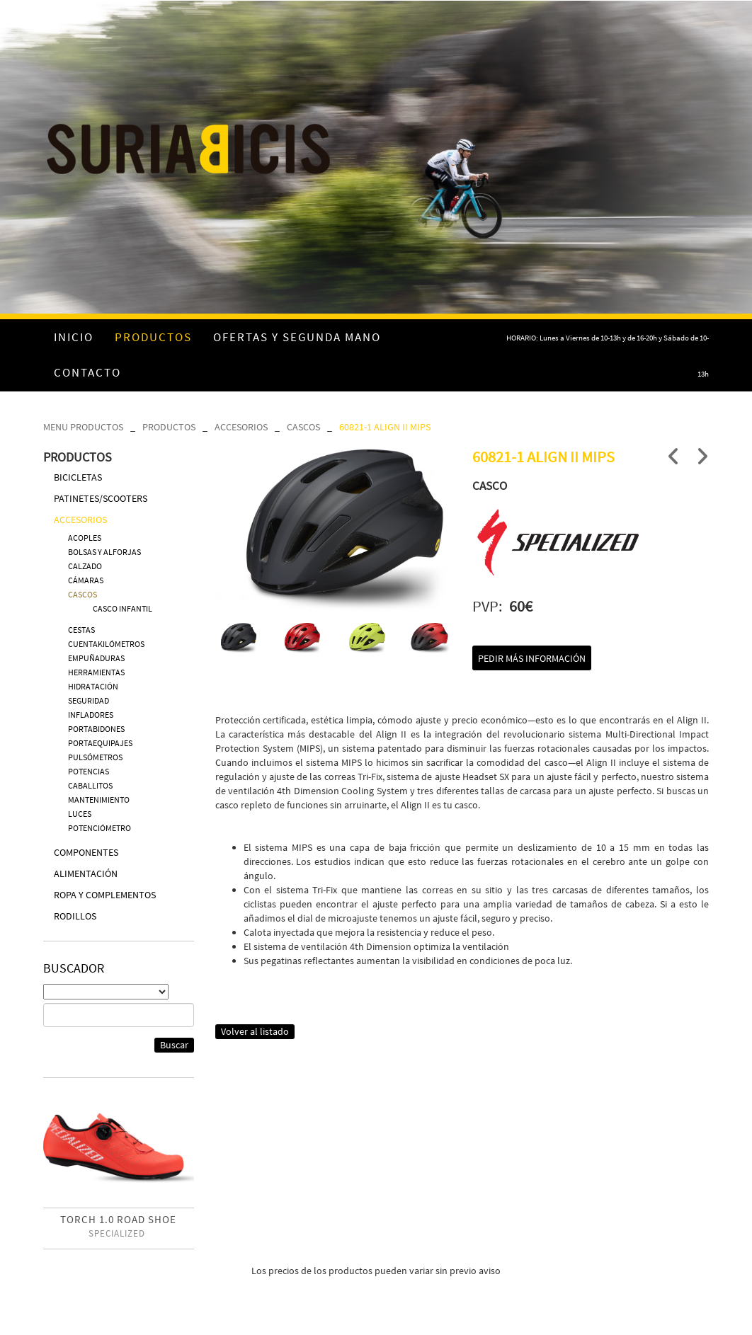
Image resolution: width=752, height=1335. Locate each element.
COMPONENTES (86, 852)
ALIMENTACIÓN (86, 873)
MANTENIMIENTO (99, 799)
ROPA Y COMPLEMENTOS (105, 894)
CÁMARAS (85, 580)
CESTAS (81, 629)
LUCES (79, 813)
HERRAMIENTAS (96, 672)
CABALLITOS (90, 785)
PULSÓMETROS (95, 757)
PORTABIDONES (96, 728)
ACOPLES (84, 537)
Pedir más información (532, 658)
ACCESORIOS (241, 426)
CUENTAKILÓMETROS (106, 643)
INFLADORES (90, 714)
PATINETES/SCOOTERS (100, 498)
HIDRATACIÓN (93, 686)
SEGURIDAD (88, 700)
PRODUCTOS (168, 426)
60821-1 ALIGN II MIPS (385, 426)
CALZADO (85, 566)
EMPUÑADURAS (96, 658)
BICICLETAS (78, 477)
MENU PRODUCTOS (83, 426)
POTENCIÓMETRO (99, 828)
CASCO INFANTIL (122, 608)
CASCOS (303, 426)
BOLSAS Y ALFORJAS (104, 551)
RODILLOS (75, 916)
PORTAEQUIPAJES (100, 743)
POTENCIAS (88, 771)
